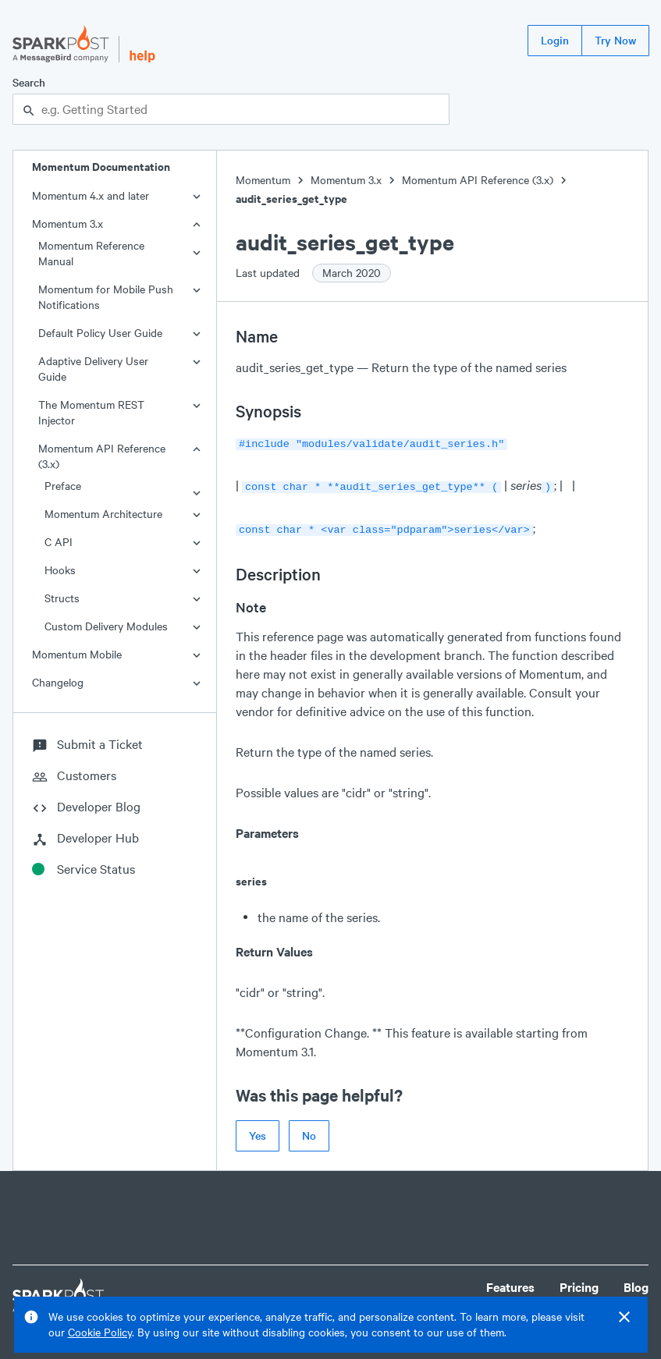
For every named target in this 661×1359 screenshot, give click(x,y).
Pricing (579, 1282)
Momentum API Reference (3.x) (101, 456)
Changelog (58, 682)
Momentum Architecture (103, 513)
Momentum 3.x (67, 223)
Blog (636, 1282)
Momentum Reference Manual (91, 253)
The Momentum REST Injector (91, 412)
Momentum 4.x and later (90, 195)
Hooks (60, 569)
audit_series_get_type (291, 198)
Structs (62, 598)
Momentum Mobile (77, 654)
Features (510, 1282)
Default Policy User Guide (100, 332)
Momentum (263, 179)
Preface (62, 485)
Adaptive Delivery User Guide (93, 368)
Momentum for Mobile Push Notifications (105, 297)
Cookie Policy (100, 1332)
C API (58, 541)
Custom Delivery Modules (106, 626)
